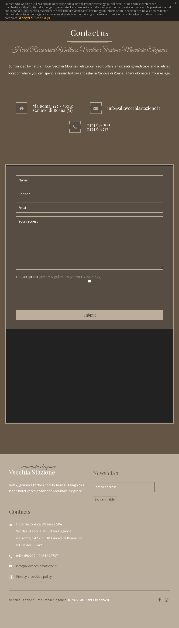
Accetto (26, 18)
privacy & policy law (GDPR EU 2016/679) (70, 276)
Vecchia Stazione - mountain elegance (37, 600)
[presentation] (51, 296)
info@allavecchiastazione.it (36, 566)
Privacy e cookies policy (34, 576)
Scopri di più (43, 18)
